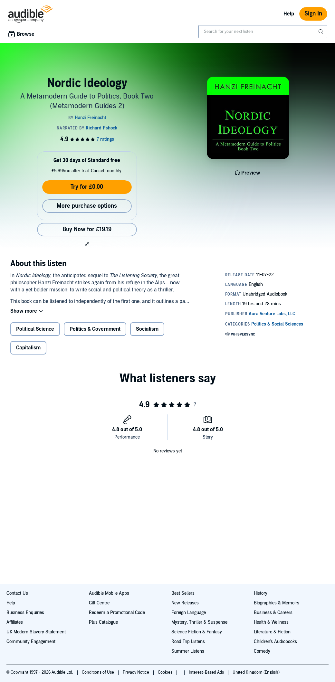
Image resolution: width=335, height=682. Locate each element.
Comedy (262, 651)
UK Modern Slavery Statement (36, 632)
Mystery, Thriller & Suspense (199, 622)
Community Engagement (30, 641)
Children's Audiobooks (275, 641)
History (260, 593)
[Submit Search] (321, 31)
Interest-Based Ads (207, 672)
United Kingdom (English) (256, 672)
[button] (87, 244)
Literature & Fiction (272, 632)
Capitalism (28, 348)
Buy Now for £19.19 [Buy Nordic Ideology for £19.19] (86, 229)
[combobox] (262, 31)
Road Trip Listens (188, 641)
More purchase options (87, 206)
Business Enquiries (25, 612)
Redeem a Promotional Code (117, 612)
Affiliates (14, 622)
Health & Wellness (271, 622)
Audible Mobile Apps (109, 593)
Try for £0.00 (87, 187)
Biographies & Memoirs (276, 603)
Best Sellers (183, 593)
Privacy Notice (136, 672)
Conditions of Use (98, 672)
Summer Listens (187, 651)
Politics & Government (95, 329)
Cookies (165, 672)
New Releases (185, 603)
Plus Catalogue (103, 622)
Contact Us (17, 593)
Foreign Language (188, 612)
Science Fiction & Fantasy (196, 632)
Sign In (313, 13)
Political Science (35, 329)
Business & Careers (273, 612)
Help (288, 14)
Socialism (147, 329)
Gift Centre (99, 603)
